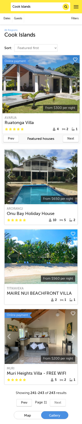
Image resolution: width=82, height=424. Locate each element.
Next (70, 138)
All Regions (10, 30)
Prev (11, 138)
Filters (75, 18)
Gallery (54, 415)
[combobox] (40, 6)
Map (27, 415)
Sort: (8, 48)
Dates (6, 18)
